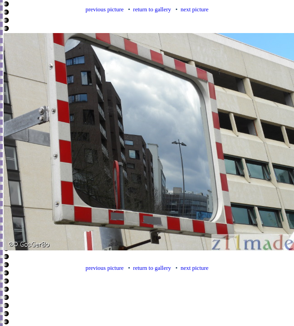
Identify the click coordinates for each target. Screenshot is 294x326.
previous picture (104, 9)
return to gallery (152, 9)
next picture (195, 9)
